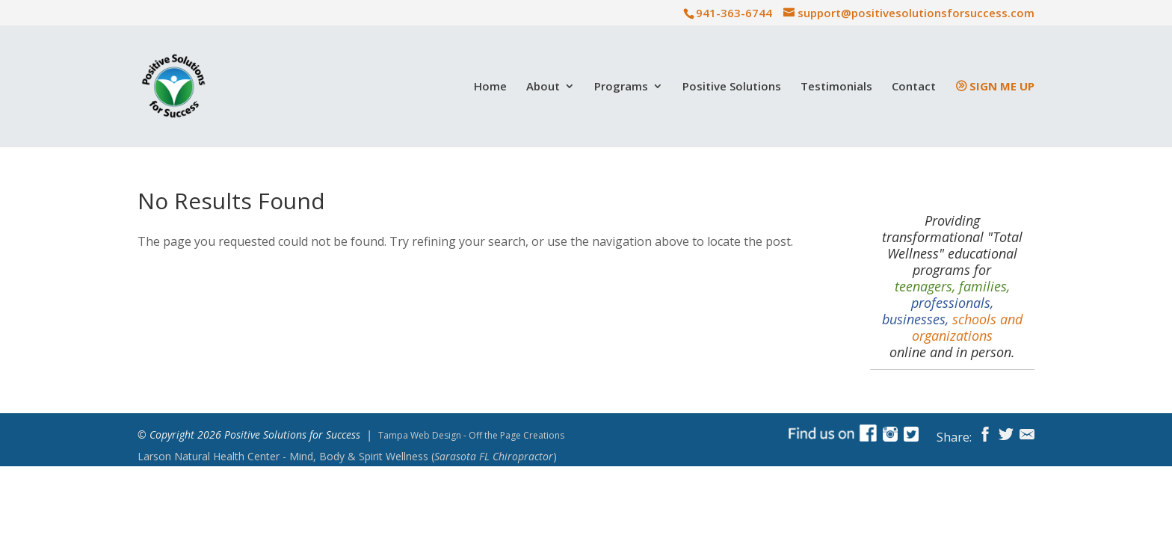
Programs (621, 87)
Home (490, 87)
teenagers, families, (952, 286)
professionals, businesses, (937, 311)
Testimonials (836, 87)
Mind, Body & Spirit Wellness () (347, 457)
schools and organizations (967, 327)
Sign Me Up (1001, 87)
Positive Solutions (731, 87)
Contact (914, 87)
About (543, 87)
